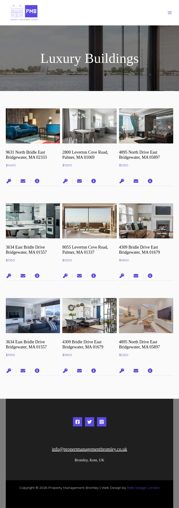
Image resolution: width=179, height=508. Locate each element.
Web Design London (143, 488)
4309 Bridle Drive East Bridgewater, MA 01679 (82, 344)
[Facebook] (77, 421)
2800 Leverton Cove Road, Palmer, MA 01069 (85, 155)
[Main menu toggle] (170, 13)
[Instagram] (101, 421)
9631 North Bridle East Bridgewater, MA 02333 (26, 155)
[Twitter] (89, 421)
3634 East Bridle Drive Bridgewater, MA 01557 (26, 250)
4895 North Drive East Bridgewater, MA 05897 (139, 155)
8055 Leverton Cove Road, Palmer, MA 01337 (85, 250)
